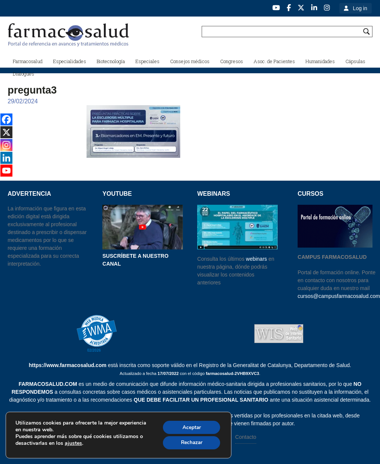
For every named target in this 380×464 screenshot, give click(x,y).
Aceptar (190, 426)
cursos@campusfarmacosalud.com (339, 296)
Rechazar (190, 442)
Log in (360, 8)
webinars (256, 259)
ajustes (73, 443)
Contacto (245, 437)
